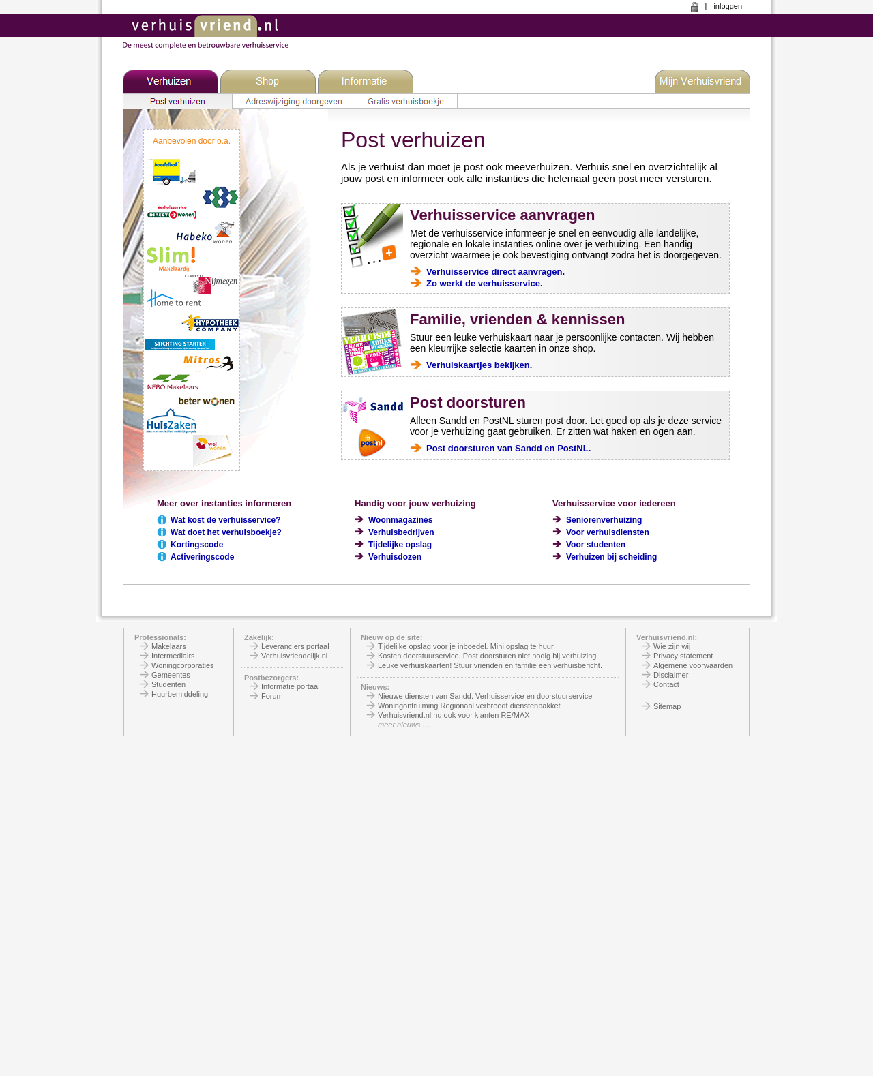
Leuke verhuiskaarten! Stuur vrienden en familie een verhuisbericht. (490, 665)
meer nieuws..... (404, 724)
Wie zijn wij (671, 646)
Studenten (168, 684)
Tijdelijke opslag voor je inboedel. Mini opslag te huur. (466, 646)
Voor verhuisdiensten (607, 532)
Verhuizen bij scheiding (611, 557)
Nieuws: (375, 687)
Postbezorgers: (271, 677)
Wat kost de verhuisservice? (226, 520)
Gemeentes (170, 675)
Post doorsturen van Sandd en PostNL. (508, 448)
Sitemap (667, 706)
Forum (272, 696)
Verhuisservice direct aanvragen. (495, 272)
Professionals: (160, 637)
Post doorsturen (468, 402)
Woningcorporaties (182, 665)
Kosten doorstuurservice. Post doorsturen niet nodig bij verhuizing (487, 656)
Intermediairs (173, 656)
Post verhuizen (413, 139)
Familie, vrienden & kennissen (517, 319)
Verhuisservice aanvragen (502, 215)
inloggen (727, 6)
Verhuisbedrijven (401, 532)
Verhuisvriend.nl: (666, 637)
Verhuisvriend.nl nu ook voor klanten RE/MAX (454, 715)
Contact (666, 684)
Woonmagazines (400, 520)
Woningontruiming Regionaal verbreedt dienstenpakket (469, 705)
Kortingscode (197, 544)
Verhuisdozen (394, 557)
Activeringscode (202, 557)
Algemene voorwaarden (693, 665)
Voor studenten (595, 544)
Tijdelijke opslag (400, 544)
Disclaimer (670, 675)
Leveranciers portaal (295, 646)
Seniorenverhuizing (604, 520)
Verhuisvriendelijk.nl (294, 656)
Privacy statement (683, 656)
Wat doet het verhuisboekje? (226, 532)
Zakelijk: (259, 637)
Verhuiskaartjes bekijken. (479, 365)
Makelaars (168, 646)
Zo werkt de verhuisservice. (484, 283)
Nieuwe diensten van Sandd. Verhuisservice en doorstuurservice (485, 696)
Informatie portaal (290, 686)
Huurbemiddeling (179, 694)
